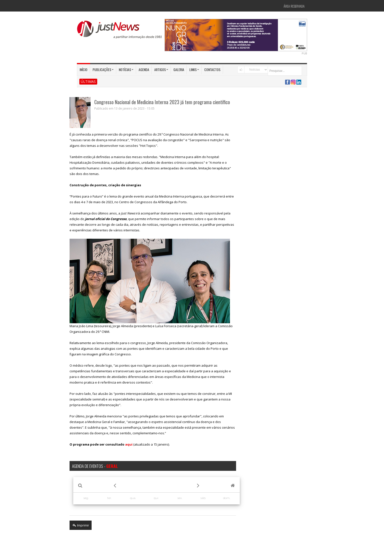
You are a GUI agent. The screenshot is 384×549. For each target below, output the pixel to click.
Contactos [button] (212, 69)
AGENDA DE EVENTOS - (95, 466)
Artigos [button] (161, 69)
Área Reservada (294, 6)
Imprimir (80, 525)
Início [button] (83, 69)
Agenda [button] (144, 69)
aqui (128, 444)
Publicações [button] (103, 69)
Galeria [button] (178, 69)
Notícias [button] (126, 69)
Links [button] (194, 69)
